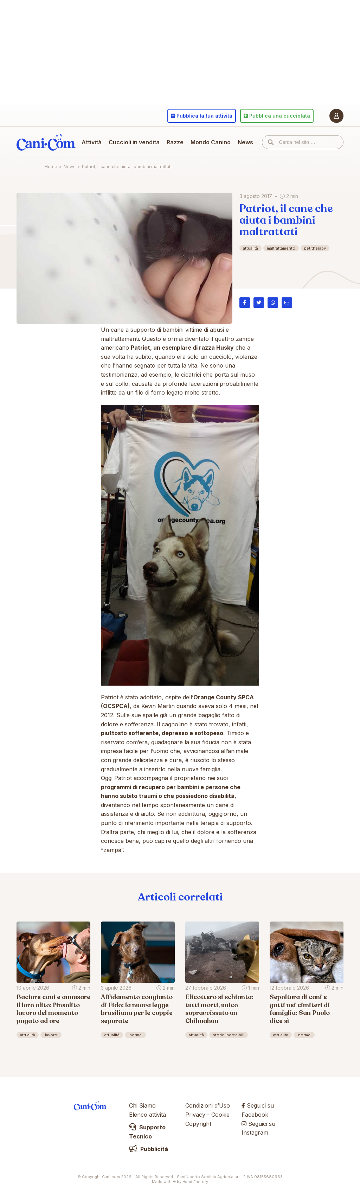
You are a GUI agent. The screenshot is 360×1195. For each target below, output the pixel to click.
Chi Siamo (142, 1105)
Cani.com (46, 142)
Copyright (198, 1123)
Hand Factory (195, 1181)
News (245, 142)
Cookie (220, 1114)
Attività (92, 142)
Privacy (195, 1114)
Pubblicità (148, 1149)
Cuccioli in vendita (134, 142)
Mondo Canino (211, 142)
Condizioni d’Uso (207, 1105)
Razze (175, 142)
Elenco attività (147, 1114)
